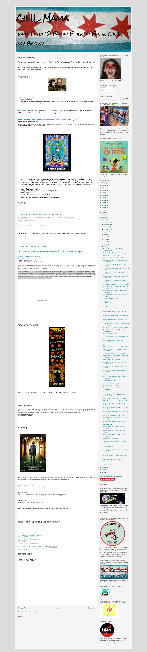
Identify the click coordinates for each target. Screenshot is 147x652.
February (106, 246)
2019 (103, 200)
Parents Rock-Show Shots (110, 334)
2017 (103, 205)
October (106, 227)
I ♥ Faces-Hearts (108, 424)
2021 (103, 195)
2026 (103, 183)
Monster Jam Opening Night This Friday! (114, 398)
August (106, 232)
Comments (105, 91)
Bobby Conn (79, 266)
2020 (103, 197)
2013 (103, 215)
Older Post (92, 608)
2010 (103, 467)
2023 (103, 190)
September (107, 229)
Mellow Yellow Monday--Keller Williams (114, 421)
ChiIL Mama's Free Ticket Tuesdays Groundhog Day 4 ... (113, 460)
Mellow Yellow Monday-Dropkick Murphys (115, 253)
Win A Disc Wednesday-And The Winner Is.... (116, 284)
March (106, 244)
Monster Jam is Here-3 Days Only (112, 383)
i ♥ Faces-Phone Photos (110, 309)
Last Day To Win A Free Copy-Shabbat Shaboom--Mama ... (114, 404)
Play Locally (26, 549)
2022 (103, 192)
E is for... (105, 344)
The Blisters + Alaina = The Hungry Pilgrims (115, 353)
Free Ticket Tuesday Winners (111, 359)
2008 (103, 472)
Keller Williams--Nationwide (111, 385)
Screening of (29, 256)
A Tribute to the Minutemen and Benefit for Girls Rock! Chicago (50, 251)
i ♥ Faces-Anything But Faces (111, 255)
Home (57, 608)
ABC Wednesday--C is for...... (111, 453)
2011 (103, 220)
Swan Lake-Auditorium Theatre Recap (114, 415)
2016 (103, 207)
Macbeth (21, 111)
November (107, 224)
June (105, 236)
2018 (103, 202)
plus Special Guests (24, 258)
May (105, 239)
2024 (103, 188)
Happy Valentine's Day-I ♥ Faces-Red (113, 374)
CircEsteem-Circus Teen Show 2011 (113, 257)
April (105, 241)
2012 (103, 217)
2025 (103, 185)
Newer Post (22, 608)
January (106, 464)
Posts (103, 87)
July (105, 234)
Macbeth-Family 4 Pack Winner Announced (115, 327)
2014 (103, 212)
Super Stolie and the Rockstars (31, 214)
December (107, 222)
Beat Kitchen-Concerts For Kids (112, 438)
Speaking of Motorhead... (110, 380)
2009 (103, 469)
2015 (103, 210)
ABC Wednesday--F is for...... (111, 298)
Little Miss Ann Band (27, 120)
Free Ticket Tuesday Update (111, 392)
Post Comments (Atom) (32, 612)
